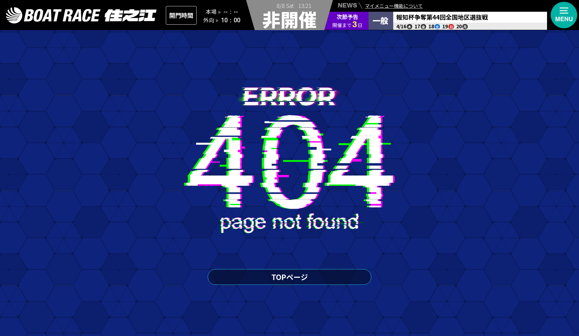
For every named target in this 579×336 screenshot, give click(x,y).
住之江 (81, 15)
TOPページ (289, 277)
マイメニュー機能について (394, 6)
